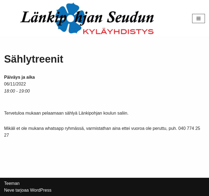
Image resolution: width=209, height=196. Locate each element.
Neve (9, 190)
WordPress (40, 190)
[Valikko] (198, 18)
